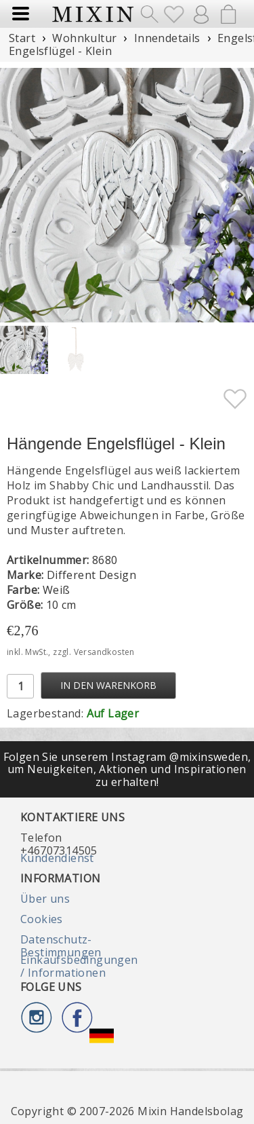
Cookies (41, 919)
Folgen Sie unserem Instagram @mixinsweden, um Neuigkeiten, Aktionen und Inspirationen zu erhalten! (127, 769)
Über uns (45, 898)
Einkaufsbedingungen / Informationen (79, 965)
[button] (238, 195)
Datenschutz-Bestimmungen (61, 945)
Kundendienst (57, 857)
